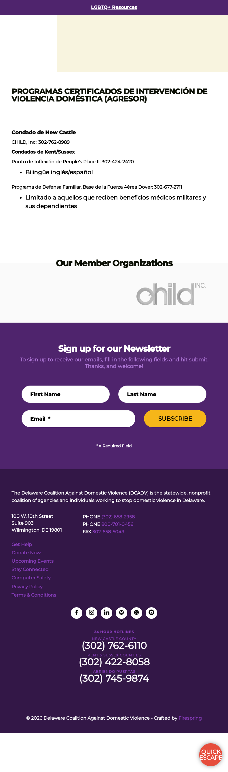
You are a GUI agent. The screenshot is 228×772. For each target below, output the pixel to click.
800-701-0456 (117, 524)
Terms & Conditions (34, 595)
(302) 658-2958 (118, 517)
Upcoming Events (33, 561)
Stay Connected (30, 569)
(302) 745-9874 (114, 678)
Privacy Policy (27, 586)
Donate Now (26, 552)
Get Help (22, 544)
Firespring (190, 718)
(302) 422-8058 (114, 662)
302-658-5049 (108, 532)
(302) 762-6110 (114, 645)
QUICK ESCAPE (210, 754)
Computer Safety (31, 578)
